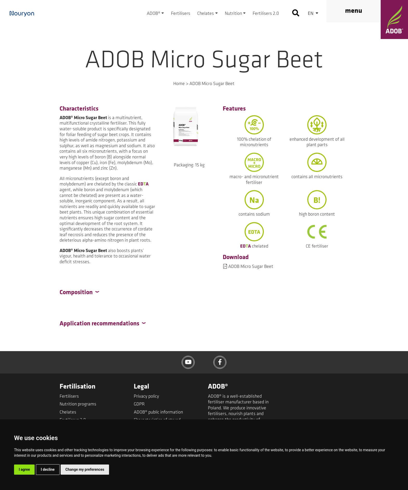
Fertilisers (180, 13)
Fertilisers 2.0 (266, 13)
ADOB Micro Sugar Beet (250, 266)
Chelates (205, 13)
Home (179, 83)
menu (353, 11)
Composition (76, 292)
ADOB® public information (158, 412)
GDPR (139, 404)
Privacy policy (146, 396)
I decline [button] (48, 469)
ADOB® (153, 13)
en (311, 13)
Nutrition (233, 13)
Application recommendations (99, 324)
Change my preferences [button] (84, 469)
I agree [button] (24, 469)
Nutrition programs (78, 404)
